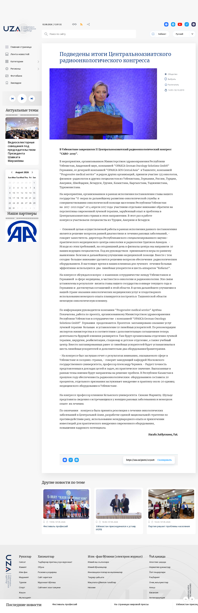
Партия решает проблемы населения (169, 526)
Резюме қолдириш (47, 572)
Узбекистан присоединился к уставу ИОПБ (116, 528)
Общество (172, 74)
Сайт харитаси (45, 577)
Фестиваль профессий (55, 526)
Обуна (41, 567)
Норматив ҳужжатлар (159, 567)
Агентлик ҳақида (157, 562)
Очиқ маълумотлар (158, 582)
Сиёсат (22, 562)
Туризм (22, 582)
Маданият (24, 577)
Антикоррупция (157, 597)
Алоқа (152, 587)
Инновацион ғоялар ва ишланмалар (105, 572)
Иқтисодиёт (25, 597)
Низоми (91, 587)
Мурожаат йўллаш (47, 582)
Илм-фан (23, 572)
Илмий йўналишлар (97, 567)
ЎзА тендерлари (157, 572)
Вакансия (153, 592)
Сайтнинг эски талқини (49, 587)
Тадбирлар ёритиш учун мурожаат (55, 562)
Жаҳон (22, 592)
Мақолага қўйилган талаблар (102, 582)
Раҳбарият (154, 577)
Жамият (23, 567)
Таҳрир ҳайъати (96, 577)
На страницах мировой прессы (131, 604)
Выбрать (176, 79)
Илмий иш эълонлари (98, 562)
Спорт (22, 587)
